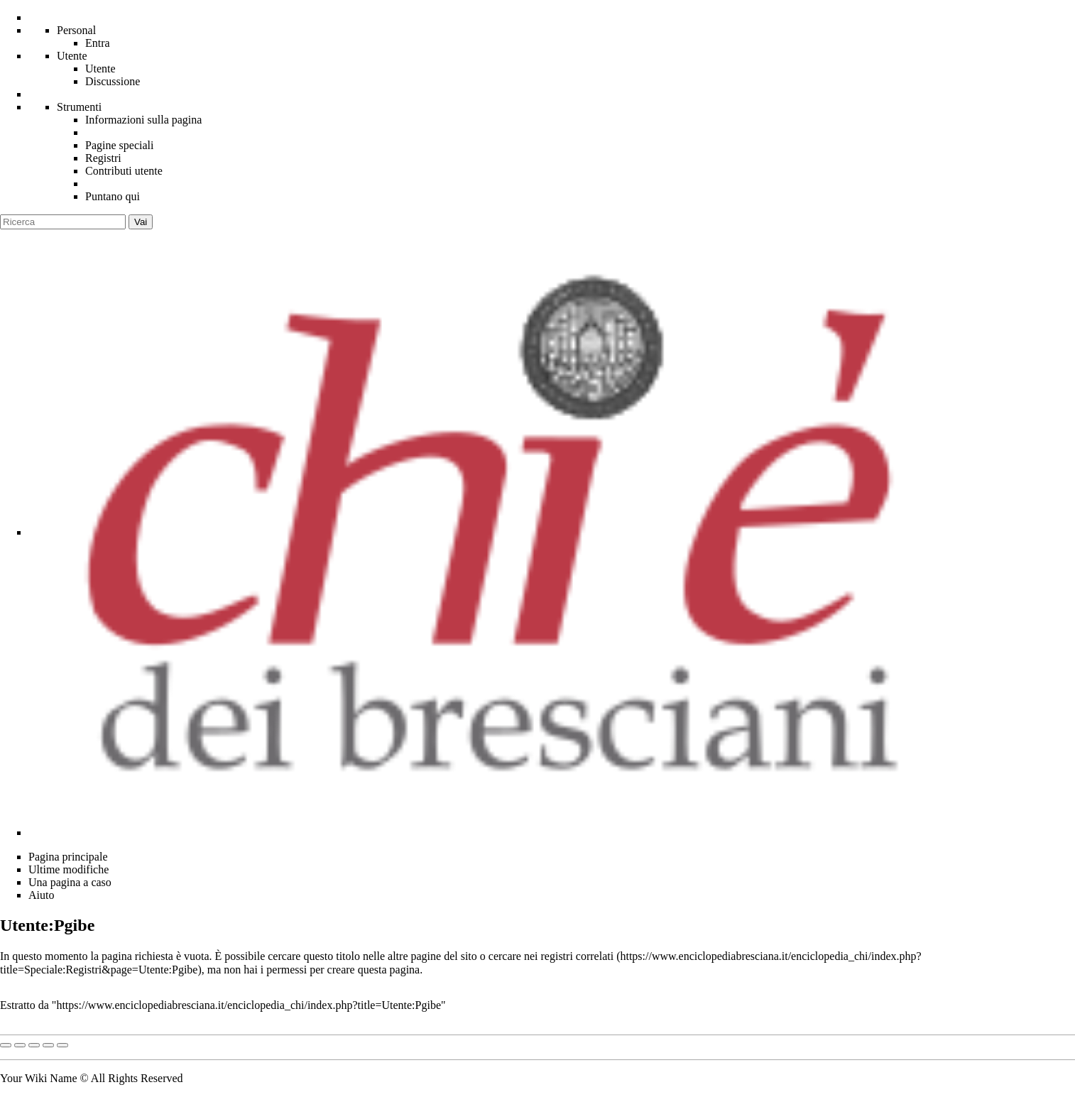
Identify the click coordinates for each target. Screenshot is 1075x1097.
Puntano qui (112, 196)
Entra (97, 43)
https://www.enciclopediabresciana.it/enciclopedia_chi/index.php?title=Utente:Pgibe (248, 1005)
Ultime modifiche (68, 869)
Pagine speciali (119, 145)
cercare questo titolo (314, 956)
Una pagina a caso (69, 882)
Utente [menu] (72, 56)
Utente (100, 68)
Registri (103, 158)
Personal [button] (76, 30)
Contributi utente (124, 171)
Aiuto (41, 895)
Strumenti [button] (79, 107)
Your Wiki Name (38, 1078)
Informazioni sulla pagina (143, 120)
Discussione (112, 81)
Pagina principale (68, 857)
